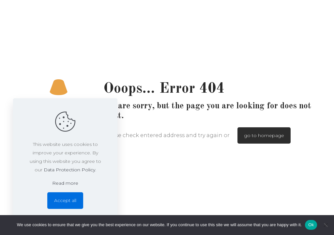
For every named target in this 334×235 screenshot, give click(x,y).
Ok (311, 224)
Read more (65, 183)
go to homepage (264, 135)
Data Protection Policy (69, 170)
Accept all (65, 200)
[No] (326, 225)
